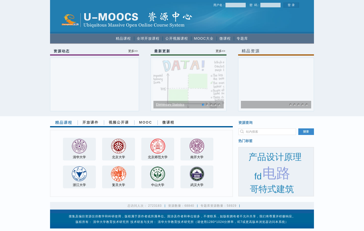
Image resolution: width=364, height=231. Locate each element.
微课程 (225, 38)
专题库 (242, 38)
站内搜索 (252, 131)
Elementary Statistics (170, 104)
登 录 (291, 5)
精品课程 (123, 38)
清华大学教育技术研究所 (111, 222)
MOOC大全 (204, 38)
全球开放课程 (148, 38)
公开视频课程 (176, 38)
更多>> (133, 51)
